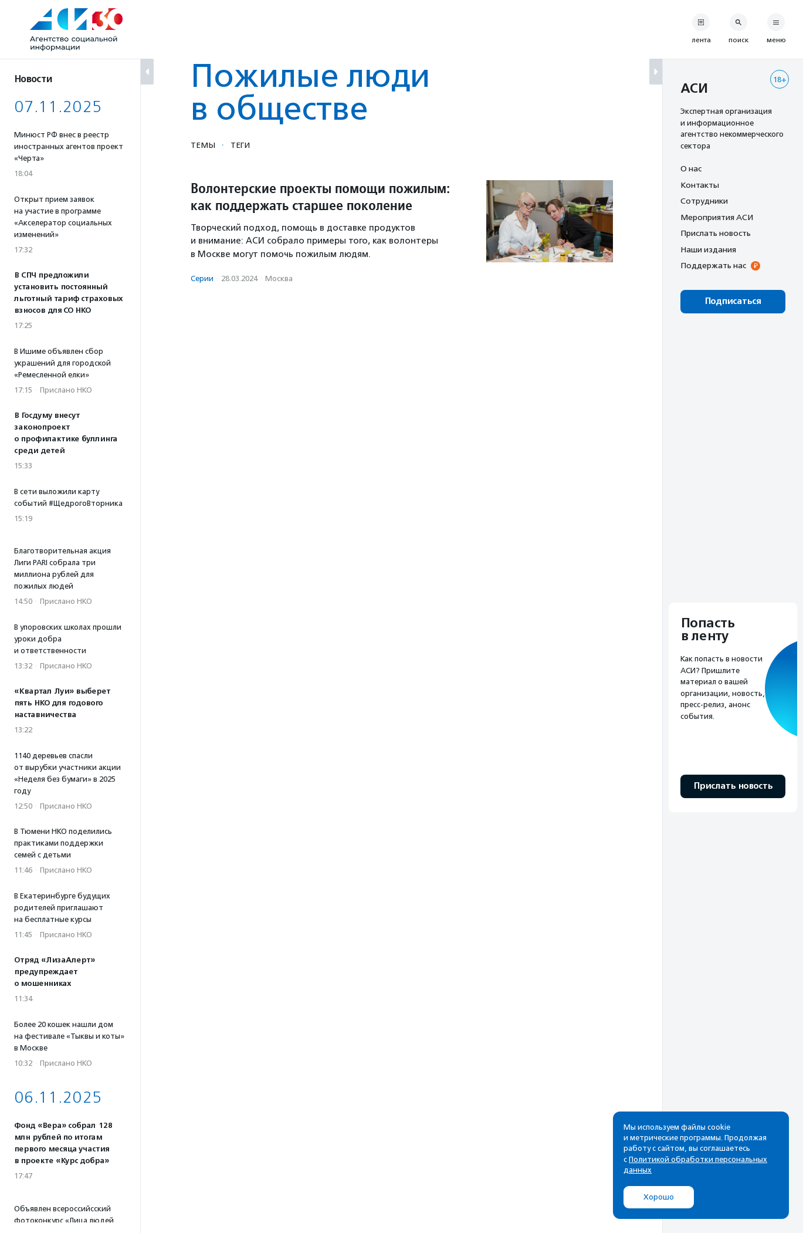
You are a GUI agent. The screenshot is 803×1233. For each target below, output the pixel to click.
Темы (203, 145)
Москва (279, 278)
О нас (691, 168)
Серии (202, 278)
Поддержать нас (713, 265)
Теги (240, 145)
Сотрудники (704, 200)
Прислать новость (715, 233)
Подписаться (732, 301)
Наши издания (708, 249)
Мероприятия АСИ (716, 217)
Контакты (699, 185)
